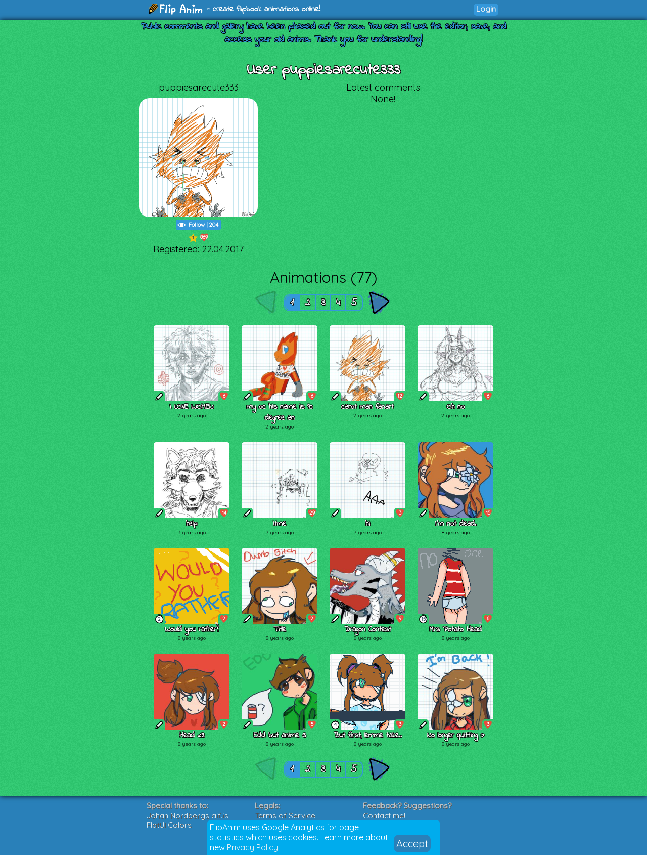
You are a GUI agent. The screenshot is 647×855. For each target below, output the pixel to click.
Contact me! (384, 815)
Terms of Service (285, 815)
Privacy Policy (252, 847)
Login (486, 9)
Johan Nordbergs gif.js (187, 815)
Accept (412, 843)
